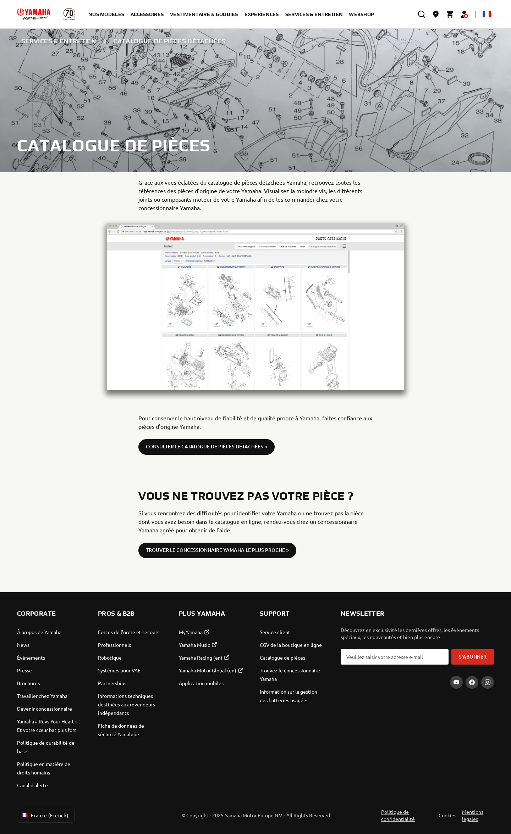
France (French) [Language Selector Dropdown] (44, 815)
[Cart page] (450, 14)
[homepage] (33, 14)
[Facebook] (472, 682)
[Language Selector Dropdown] (487, 14)
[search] (421, 14)
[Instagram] (487, 682)
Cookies (447, 815)
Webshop (361, 14)
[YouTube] (456, 682)
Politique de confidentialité (398, 815)
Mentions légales (472, 815)
